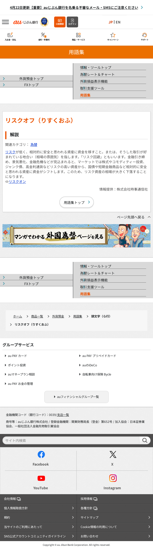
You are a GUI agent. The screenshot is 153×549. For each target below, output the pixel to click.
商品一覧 (37, 316)
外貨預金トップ (31, 78)
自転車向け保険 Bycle (96, 374)
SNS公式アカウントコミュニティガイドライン (35, 536)
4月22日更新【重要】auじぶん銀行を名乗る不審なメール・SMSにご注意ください (74, 7)
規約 (7, 517)
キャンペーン (113, 39)
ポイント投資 (17, 365)
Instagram (112, 487)
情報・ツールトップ (95, 67)
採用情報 (89, 498)
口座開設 (60, 23)
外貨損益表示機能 (94, 81)
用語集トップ (74, 202)
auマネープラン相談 (21, 374)
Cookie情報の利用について (99, 527)
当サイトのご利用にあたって (23, 527)
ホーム (17, 316)
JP (111, 22)
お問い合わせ (89, 536)
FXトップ (31, 84)
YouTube (40, 487)
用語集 (77, 316)
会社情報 (12, 498)
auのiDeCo (89, 365)
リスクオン (17, 181)
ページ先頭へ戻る (131, 217)
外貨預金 (58, 316)
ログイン (72, 23)
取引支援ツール (92, 88)
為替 (33, 144)
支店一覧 (63, 414)
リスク (10, 151)
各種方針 (89, 508)
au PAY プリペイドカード (99, 356)
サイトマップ (89, 517)
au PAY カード (17, 356)
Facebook (41, 464)
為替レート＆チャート (97, 74)
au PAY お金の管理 (20, 384)
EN (118, 22)
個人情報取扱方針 (16, 508)
